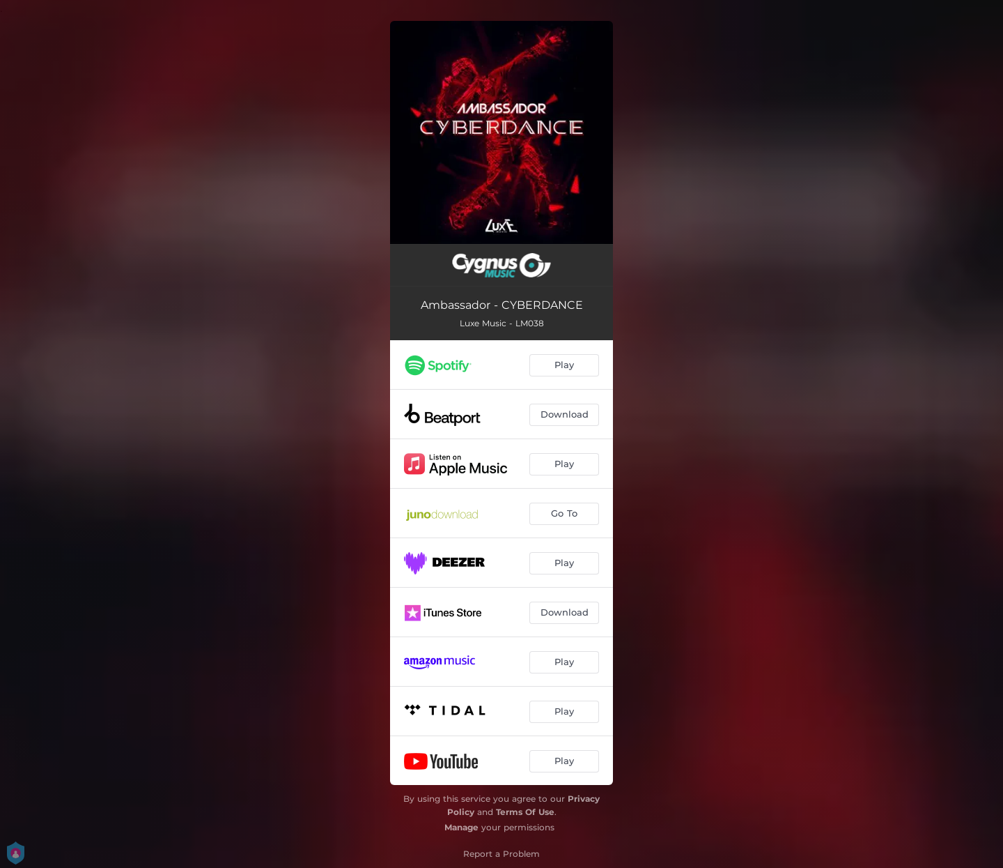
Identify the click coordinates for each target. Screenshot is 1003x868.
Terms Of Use (525, 812)
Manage (461, 827)
